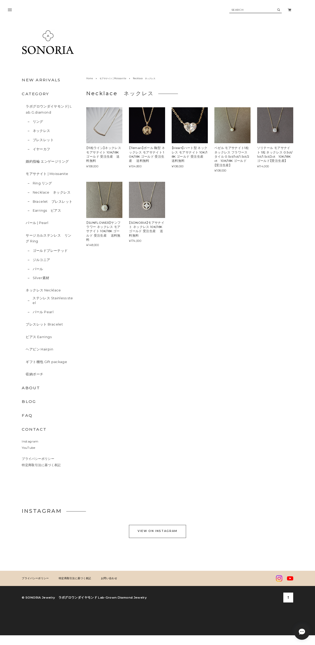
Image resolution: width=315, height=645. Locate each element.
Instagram (30, 441)
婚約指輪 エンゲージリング (47, 161)
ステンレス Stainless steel (52, 300)
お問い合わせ (109, 612)
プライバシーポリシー (38, 459)
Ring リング (42, 183)
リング (38, 122)
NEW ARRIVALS (41, 79)
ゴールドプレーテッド (50, 251)
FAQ (27, 415)
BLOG (29, 401)
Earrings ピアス (47, 210)
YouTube (28, 448)
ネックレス (41, 131)
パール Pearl (43, 312)
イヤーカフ (41, 149)
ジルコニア (41, 260)
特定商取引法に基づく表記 (41, 465)
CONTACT (34, 429)
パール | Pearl (37, 223)
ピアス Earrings (39, 337)
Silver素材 (41, 278)
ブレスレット (43, 140)
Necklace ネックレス (51, 192)
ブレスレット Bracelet (44, 324)
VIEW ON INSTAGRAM (157, 564)
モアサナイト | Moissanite (47, 174)
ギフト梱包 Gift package (46, 362)
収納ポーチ (34, 374)
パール (38, 269)
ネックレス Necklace (43, 290)
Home (89, 78)
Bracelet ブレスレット (53, 202)
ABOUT (31, 387)
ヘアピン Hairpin (39, 349)
